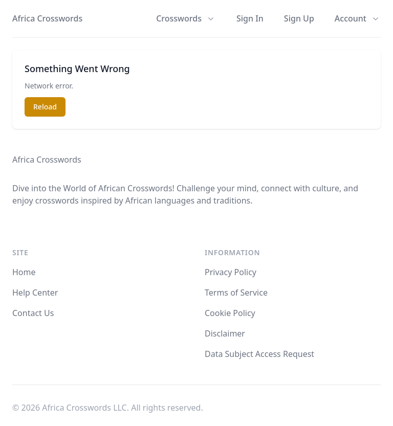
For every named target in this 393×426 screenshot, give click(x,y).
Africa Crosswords (47, 18)
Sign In (250, 18)
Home (24, 272)
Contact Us (33, 313)
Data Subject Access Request (259, 354)
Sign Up (299, 18)
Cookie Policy (230, 313)
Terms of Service (236, 292)
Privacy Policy (230, 272)
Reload (45, 106)
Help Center (35, 292)
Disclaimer (225, 333)
